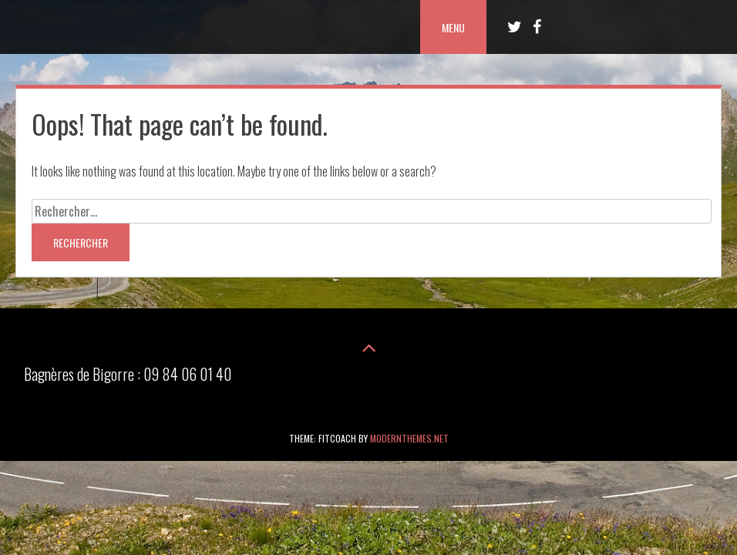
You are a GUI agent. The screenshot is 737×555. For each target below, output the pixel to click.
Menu (453, 27)
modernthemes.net (409, 438)
